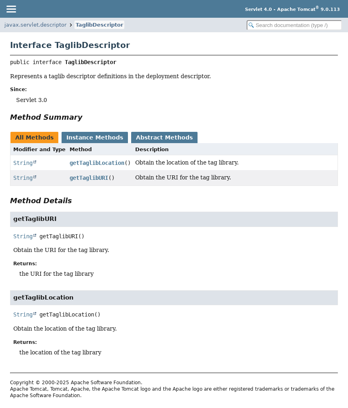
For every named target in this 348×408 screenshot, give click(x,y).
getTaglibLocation (97, 163)
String (23, 163)
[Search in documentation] (294, 25)
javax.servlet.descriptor (35, 25)
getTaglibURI (89, 178)
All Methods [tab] (34, 137)
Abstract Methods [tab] (164, 137)
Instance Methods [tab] (94, 137)
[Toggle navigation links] (11, 9)
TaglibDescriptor (99, 25)
